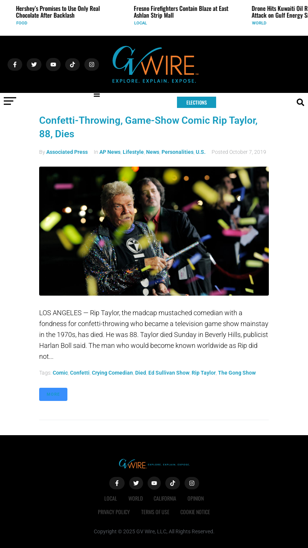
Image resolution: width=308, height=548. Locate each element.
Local (144, 23)
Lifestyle (133, 152)
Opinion (196, 498)
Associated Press (67, 152)
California (165, 498)
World (263, 23)
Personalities (178, 152)
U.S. (201, 152)
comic (60, 373)
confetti (80, 373)
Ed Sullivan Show (168, 373)
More (53, 394)
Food (25, 23)
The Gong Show (237, 373)
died (140, 373)
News (152, 152)
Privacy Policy (114, 512)
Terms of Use (155, 512)
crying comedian (112, 373)
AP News (109, 152)
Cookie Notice (195, 512)
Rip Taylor (204, 373)
